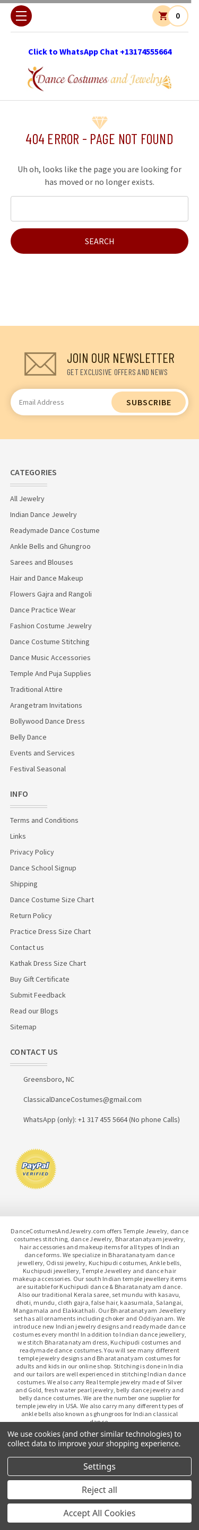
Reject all (99, 1490)
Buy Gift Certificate (40, 979)
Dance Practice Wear (43, 610)
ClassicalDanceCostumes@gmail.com (82, 1099)
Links (18, 836)
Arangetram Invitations (46, 705)
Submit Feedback (38, 995)
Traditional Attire (36, 689)
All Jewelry (27, 498)
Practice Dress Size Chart (50, 931)
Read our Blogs (34, 1011)
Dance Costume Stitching (50, 641)
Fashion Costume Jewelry (51, 625)
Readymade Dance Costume (55, 530)
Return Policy (31, 915)
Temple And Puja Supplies (50, 673)
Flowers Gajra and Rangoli (51, 594)
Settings (99, 1466)
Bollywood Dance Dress (47, 721)
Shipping (24, 883)
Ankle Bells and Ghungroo (50, 546)
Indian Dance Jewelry (43, 514)
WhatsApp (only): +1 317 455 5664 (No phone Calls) (101, 1119)
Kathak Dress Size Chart (48, 963)
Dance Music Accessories (50, 657)
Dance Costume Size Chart (52, 899)
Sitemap (23, 1026)
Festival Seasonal (38, 768)
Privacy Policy (32, 852)
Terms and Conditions (44, 820)
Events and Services (42, 753)
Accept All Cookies (100, 1513)
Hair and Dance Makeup (46, 578)
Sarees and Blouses (41, 562)
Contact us (27, 947)
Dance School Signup (43, 868)
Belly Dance (28, 737)
